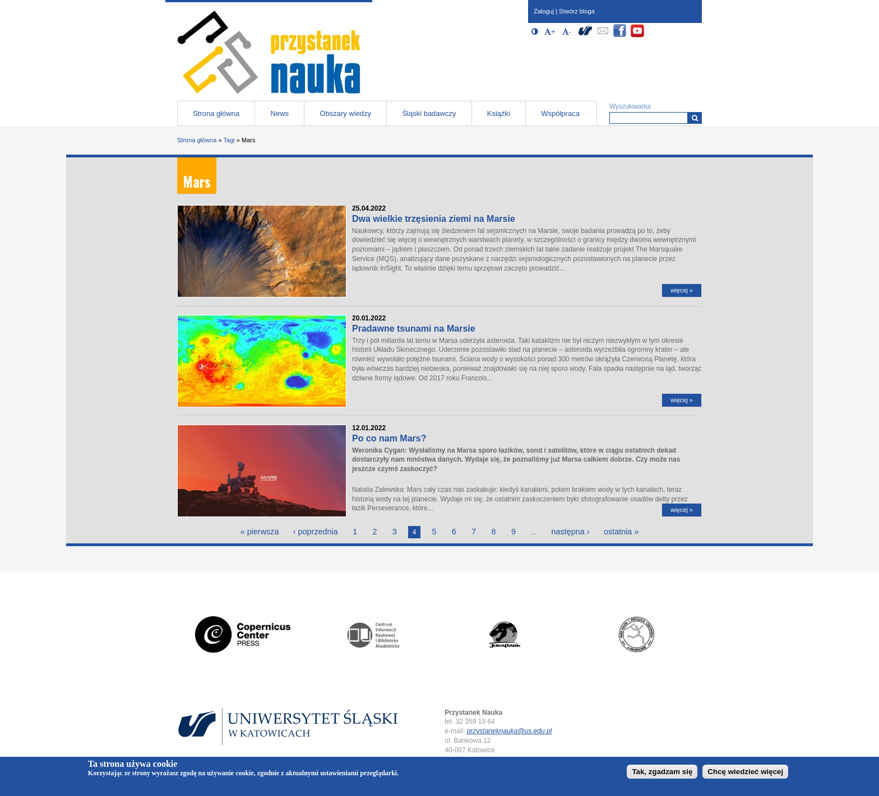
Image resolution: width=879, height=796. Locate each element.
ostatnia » (621, 531)
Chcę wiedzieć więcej (745, 773)
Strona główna (216, 113)
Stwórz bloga (577, 11)
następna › (571, 531)
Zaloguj (544, 11)
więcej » (681, 290)
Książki (498, 113)
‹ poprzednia (315, 531)
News (280, 113)
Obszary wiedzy (345, 113)
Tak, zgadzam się (662, 773)
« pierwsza (259, 531)
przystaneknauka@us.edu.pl (509, 731)
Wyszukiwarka (630, 106)
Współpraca (560, 113)
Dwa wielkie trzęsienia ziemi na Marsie (433, 219)
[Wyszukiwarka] (695, 118)
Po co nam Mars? (389, 438)
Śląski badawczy (429, 113)
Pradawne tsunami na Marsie (413, 328)
